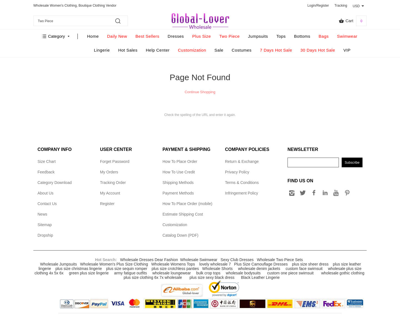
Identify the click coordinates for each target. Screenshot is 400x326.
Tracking (340, 5)
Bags (324, 36)
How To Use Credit (178, 172)
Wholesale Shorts (217, 268)
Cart (353, 21)
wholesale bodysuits (243, 273)
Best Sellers (147, 36)
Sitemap (45, 225)
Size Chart (47, 161)
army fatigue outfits (130, 273)
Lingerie (102, 50)
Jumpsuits (258, 36)
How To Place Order (179, 161)
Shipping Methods (178, 182)
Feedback (46, 172)
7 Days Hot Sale (276, 50)
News (42, 214)
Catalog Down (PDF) (180, 235)
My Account (110, 193)
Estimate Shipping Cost (182, 214)
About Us (46, 193)
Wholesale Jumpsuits (58, 264)
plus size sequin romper (126, 268)
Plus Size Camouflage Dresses (261, 264)
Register (107, 203)
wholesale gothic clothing (342, 273)
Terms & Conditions (242, 182)
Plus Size (201, 36)
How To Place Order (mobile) (187, 203)
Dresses (176, 36)
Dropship (45, 235)
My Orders (109, 172)
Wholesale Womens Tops (173, 264)
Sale (218, 50)
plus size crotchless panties (175, 268)
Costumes (242, 50)
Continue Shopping (200, 92)
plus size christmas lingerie (78, 268)
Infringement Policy (241, 193)
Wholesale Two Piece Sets (280, 259)
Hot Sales (128, 50)
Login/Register (318, 5)
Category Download (55, 182)
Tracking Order (113, 182)
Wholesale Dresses (137, 259)
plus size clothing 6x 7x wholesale (153, 277)
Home (93, 36)
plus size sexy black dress (211, 277)
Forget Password (114, 161)
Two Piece (229, 36)
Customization (192, 50)
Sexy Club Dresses (237, 259)
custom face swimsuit (304, 268)
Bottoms (302, 36)
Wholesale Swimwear (199, 259)
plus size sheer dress (310, 264)
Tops (281, 36)
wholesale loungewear (171, 273)
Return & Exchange (242, 161)
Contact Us (47, 203)
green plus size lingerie (89, 273)
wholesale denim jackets (259, 268)
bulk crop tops (208, 273)
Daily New (117, 36)
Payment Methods (178, 193)
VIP (347, 50)
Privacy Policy (237, 172)
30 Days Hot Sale (318, 50)
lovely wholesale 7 (215, 264)
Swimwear (347, 36)
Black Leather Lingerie (260, 277)
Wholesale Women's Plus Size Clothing (114, 264)
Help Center (158, 50)
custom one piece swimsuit (290, 273)
